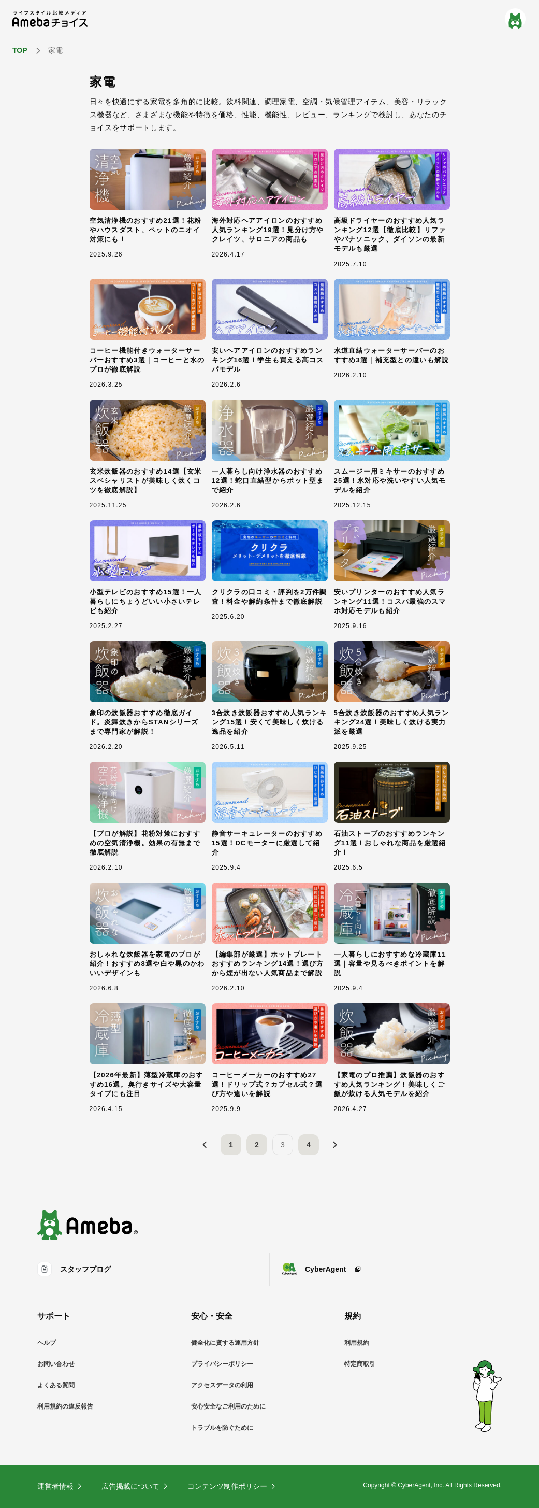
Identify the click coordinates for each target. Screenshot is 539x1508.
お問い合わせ (56, 1364)
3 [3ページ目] (283, 1145)
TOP (19, 50)
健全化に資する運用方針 (225, 1342)
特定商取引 (359, 1364)
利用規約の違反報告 (65, 1406)
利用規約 (356, 1342)
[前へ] (205, 1144)
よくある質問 (56, 1385)
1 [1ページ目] (231, 1145)
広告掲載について (135, 1486)
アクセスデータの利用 (222, 1385)
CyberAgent (321, 1269)
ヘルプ (46, 1342)
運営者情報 (60, 1486)
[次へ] (334, 1144)
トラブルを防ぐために (222, 1427)
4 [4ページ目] (309, 1145)
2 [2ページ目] (257, 1145)
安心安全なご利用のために (228, 1406)
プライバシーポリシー (222, 1364)
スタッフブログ (74, 1269)
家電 (55, 50)
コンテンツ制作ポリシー (231, 1486)
